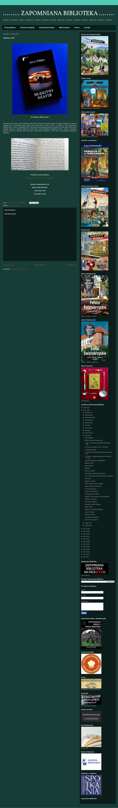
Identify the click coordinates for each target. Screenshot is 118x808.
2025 (85, 410)
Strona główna (10, 27)
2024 (85, 528)
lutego (87, 523)
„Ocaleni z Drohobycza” (91, 491)
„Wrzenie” (87, 468)
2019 (85, 541)
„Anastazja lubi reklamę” (91, 517)
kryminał (10, 205)
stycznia (87, 525)
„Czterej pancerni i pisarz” (91, 494)
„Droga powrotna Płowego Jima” (93, 440)
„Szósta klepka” (88, 438)
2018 (85, 544)
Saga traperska (88, 465)
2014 (85, 554)
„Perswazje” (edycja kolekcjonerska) (94, 473)
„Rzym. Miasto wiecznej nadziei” (93, 483)
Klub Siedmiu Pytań (46, 27)
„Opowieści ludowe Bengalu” (92, 504)
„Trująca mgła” (88, 507)
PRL (18, 205)
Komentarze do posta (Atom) (18, 269)
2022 (85, 534)
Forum (76, 27)
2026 (85, 407)
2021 (85, 536)
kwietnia (87, 433)
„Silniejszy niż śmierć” (90, 499)
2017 (85, 546)
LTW (15, 205)
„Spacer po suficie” (89, 481)
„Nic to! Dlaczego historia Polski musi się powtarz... (99, 476)
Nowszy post (8, 265)
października (89, 417)
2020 (85, 539)
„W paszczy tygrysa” (90, 489)
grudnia (87, 412)
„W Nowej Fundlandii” (90, 501)
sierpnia (87, 422)
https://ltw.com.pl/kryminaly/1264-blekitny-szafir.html (40, 178)
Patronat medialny (27, 27)
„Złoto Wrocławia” (89, 512)
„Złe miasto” (87, 478)
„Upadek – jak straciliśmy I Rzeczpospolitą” (96, 496)
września (87, 420)
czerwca (87, 428)
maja (86, 430)
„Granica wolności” (89, 471)
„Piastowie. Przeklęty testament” (93, 509)
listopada (87, 415)
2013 (85, 557)
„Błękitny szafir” (88, 463)
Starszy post (72, 265)
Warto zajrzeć (64, 27)
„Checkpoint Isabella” (90, 449)
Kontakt (87, 27)
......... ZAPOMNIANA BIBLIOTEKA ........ (58, 13)
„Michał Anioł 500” (89, 514)
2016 (85, 549)
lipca (86, 425)
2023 (85, 531)
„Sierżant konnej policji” (91, 519)
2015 (85, 552)
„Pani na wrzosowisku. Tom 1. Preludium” (96, 447)
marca (87, 435)
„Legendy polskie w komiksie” (93, 486)
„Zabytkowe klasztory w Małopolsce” (94, 460)
